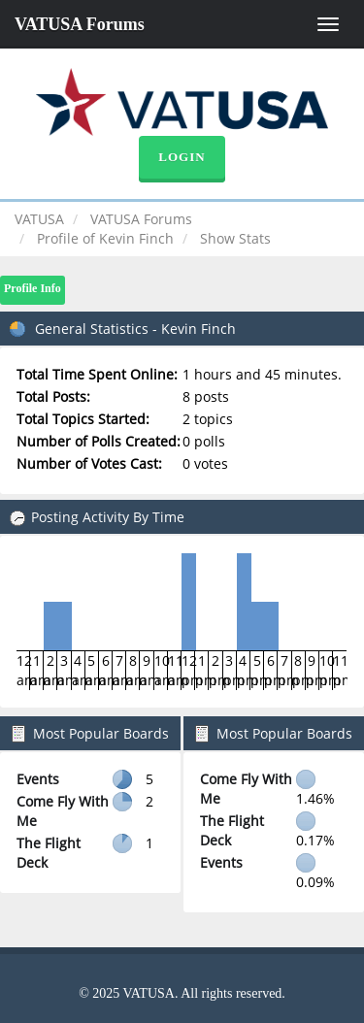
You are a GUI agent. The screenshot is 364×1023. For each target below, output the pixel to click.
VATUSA (39, 219)
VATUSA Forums (80, 24)
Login (181, 156)
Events (38, 779)
